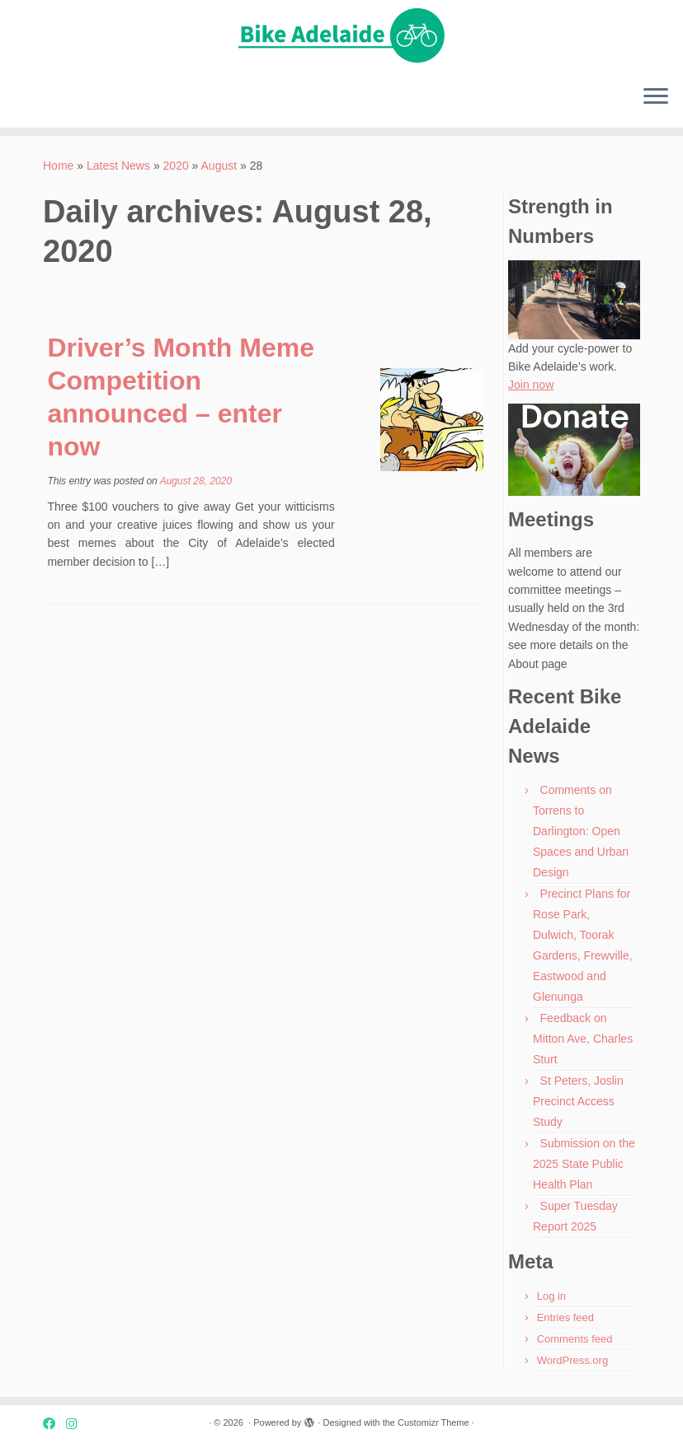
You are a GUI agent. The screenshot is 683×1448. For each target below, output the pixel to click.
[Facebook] (54, 1423)
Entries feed (565, 1317)
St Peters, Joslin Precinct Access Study (578, 1101)
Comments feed (575, 1339)
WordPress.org (572, 1360)
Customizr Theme (433, 1422)
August (219, 165)
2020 (176, 165)
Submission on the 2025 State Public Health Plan (584, 1164)
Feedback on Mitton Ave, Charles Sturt (583, 1038)
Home (58, 165)
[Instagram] (76, 1423)
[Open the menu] (655, 98)
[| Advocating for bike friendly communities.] (341, 36)
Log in (551, 1296)
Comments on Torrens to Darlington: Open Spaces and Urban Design (581, 831)
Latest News (118, 165)
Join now (530, 384)
